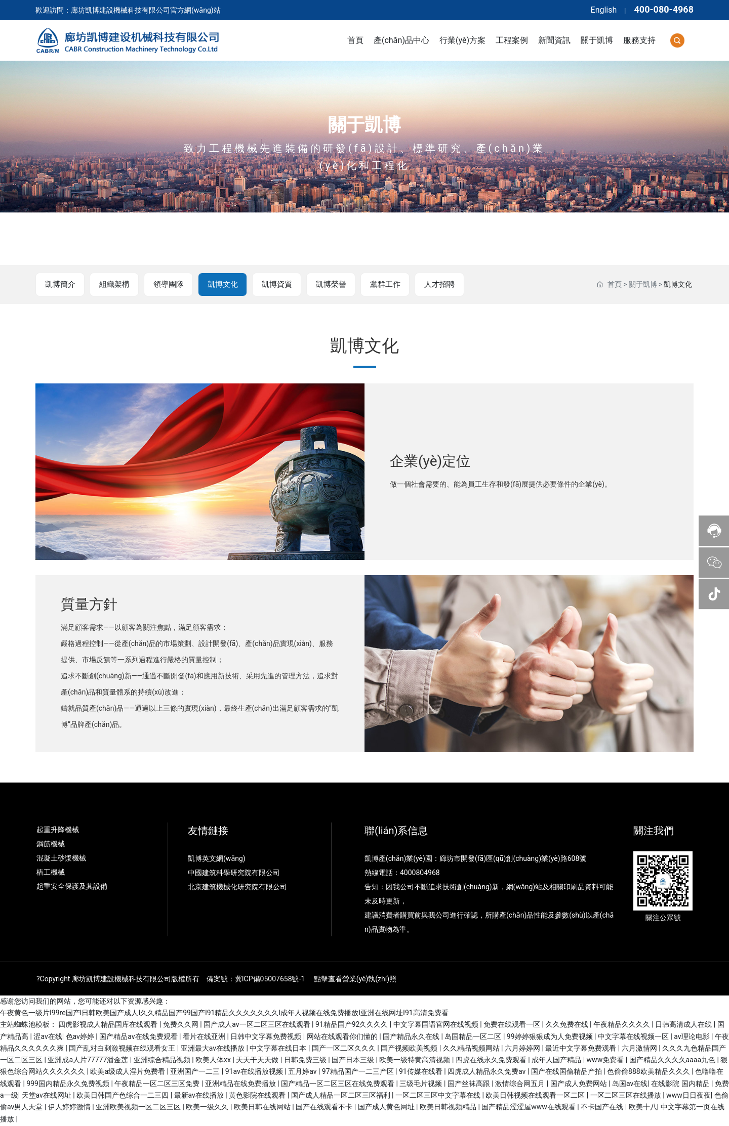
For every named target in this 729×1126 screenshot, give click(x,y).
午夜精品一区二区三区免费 (157, 1084)
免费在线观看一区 (512, 1025)
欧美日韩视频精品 (449, 1108)
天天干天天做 (258, 1061)
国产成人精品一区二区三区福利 (341, 1096)
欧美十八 (643, 1108)
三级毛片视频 (421, 1084)
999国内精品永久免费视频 (68, 1084)
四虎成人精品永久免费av (488, 1072)
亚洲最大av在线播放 (214, 1049)
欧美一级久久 (208, 1108)
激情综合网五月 (520, 1084)
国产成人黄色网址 (387, 1108)
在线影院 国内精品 (681, 1084)
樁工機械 (50, 873)
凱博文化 (221, 284)
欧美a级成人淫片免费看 (128, 1072)
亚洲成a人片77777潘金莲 (89, 1061)
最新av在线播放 (200, 1096)
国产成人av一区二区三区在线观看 (258, 1025)
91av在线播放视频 (255, 1072)
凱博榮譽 (328, 284)
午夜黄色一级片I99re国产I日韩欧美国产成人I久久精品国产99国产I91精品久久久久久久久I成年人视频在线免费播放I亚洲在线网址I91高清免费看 (224, 1014)
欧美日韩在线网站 (263, 1108)
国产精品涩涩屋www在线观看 (529, 1108)
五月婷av (303, 1072)
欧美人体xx (213, 1061)
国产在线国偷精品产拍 (567, 1072)
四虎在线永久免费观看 (492, 1061)
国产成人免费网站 (579, 1084)
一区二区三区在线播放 (626, 1096)
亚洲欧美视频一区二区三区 (139, 1108)
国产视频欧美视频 (410, 1049)
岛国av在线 (629, 1084)
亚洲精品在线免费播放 (241, 1084)
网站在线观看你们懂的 (343, 1037)
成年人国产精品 (557, 1061)
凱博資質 (274, 284)
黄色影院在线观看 (258, 1096)
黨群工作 (382, 284)
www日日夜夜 (688, 1096)
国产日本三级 (354, 1061)
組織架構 (113, 284)
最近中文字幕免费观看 (581, 1049)
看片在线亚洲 (205, 1037)
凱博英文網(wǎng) (217, 859)
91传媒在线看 (421, 1072)
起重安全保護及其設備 (71, 887)
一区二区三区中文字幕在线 (438, 1096)
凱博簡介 (60, 284)
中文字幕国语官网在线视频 (436, 1025)
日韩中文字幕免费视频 (266, 1037)
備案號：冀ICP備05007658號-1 (256, 979)
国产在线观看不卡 (325, 1108)
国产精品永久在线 (412, 1037)
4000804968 (420, 873)
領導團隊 (167, 284)
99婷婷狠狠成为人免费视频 (550, 1037)
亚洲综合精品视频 (163, 1061)
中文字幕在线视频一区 (634, 1037)
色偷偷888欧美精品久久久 (649, 1072)
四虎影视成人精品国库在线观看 (108, 1025)
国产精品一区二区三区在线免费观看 (338, 1084)
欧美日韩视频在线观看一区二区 (535, 1096)
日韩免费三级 (306, 1061)
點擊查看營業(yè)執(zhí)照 (355, 979)
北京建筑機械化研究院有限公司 (237, 887)
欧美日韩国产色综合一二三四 (123, 1096)
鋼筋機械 (50, 844)
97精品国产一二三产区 (358, 1072)
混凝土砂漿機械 (61, 858)
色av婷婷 (81, 1037)
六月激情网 (640, 1049)
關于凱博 (364, 125)
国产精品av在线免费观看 (139, 1037)
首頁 (615, 285)
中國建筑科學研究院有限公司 (234, 873)
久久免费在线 (568, 1025)
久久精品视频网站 (472, 1049)
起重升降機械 (57, 830)
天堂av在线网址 (47, 1096)
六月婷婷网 (523, 1049)
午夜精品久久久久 (622, 1025)
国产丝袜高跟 (470, 1084)
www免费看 (606, 1061)
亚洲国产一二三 (195, 1072)
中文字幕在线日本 (279, 1049)
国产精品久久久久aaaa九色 (673, 1061)
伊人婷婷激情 (70, 1108)
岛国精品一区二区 (473, 1037)
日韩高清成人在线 (684, 1025)
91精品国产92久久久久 (352, 1025)
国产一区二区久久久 (344, 1049)
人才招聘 (435, 284)
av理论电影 (692, 1037)
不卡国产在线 (603, 1108)
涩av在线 (47, 1037)
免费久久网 (181, 1025)
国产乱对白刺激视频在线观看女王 (123, 1049)
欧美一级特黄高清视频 (415, 1061)
